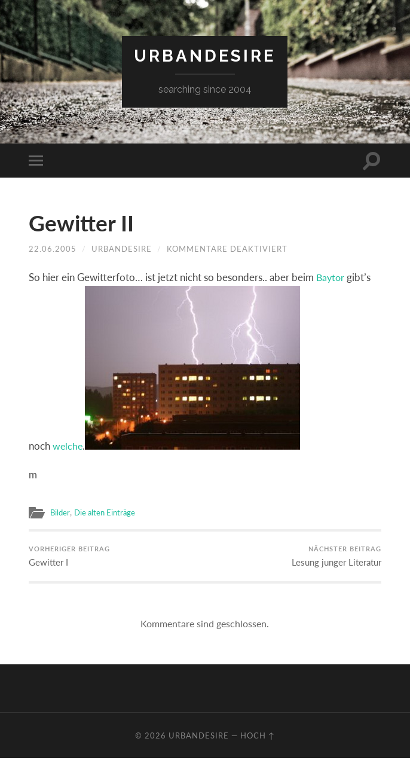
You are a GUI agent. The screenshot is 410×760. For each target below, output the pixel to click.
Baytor (331, 277)
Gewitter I (69, 556)
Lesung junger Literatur (336, 556)
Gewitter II (85, 222)
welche (68, 446)
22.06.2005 (53, 249)
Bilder (60, 512)
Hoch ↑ (257, 737)
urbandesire (204, 56)
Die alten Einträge (107, 512)
